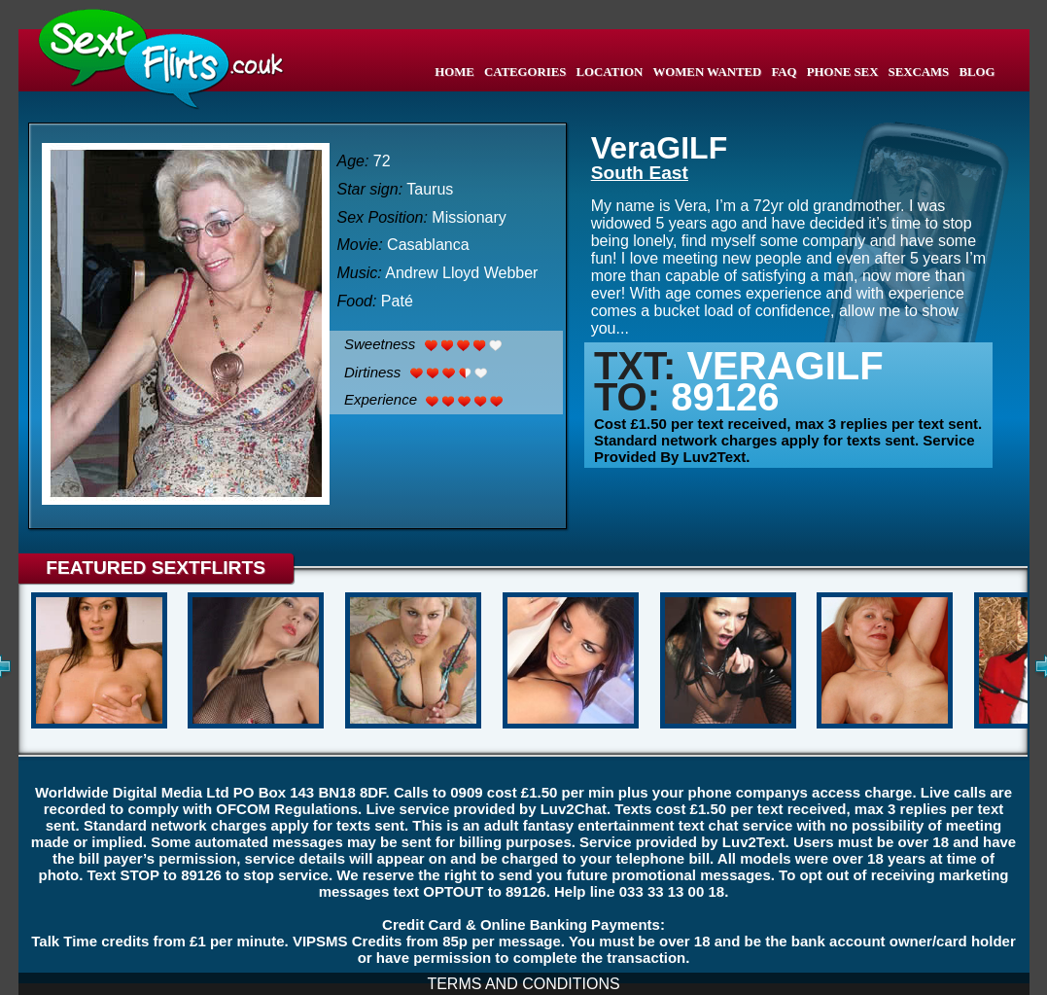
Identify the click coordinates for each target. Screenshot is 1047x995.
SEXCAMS (919, 72)
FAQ (784, 72)
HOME (454, 72)
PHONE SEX (843, 72)
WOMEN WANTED (707, 72)
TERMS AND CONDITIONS (523, 984)
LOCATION (610, 72)
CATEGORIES (525, 72)
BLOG (977, 72)
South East (639, 172)
